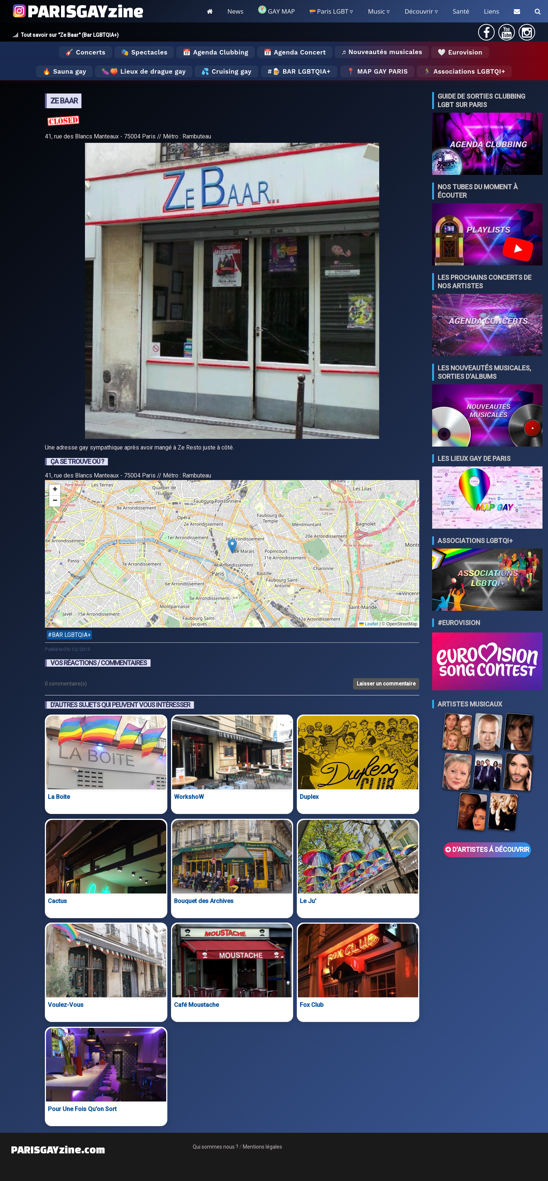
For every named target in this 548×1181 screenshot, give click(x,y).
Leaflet (368, 624)
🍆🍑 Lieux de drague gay (144, 71)
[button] (232, 546)
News (235, 11)
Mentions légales (262, 1147)
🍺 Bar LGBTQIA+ (301, 71)
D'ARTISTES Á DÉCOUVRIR (487, 849)
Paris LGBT (329, 11)
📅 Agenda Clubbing (215, 52)
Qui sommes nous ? (215, 1147)
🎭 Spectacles (144, 52)
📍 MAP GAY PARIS (377, 71)
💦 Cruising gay (226, 71)
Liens (491, 11)
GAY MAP (276, 10)
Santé (461, 11)
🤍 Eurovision (460, 52)
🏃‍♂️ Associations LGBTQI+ (464, 71)
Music (376, 11)
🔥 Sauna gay (64, 71)
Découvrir (419, 11)
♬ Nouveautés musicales (381, 52)
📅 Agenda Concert (295, 52)
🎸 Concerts (85, 52)
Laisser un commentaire (386, 684)
